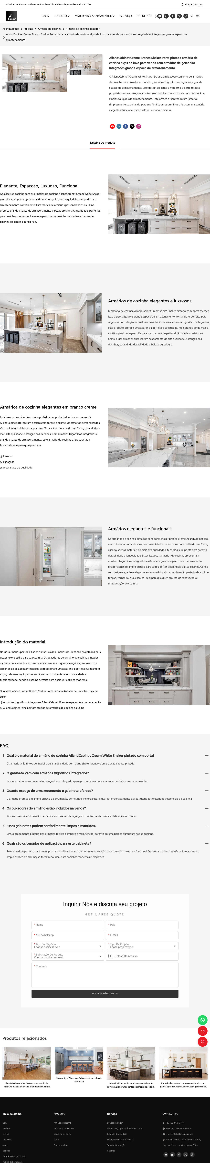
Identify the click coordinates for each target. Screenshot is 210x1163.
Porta (56, 1139)
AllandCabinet (10, 29)
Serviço (5, 1134)
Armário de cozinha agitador (83, 29)
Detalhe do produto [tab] (102, 143)
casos (4, 1145)
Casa (4, 1123)
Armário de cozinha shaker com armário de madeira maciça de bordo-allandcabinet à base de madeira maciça (27, 1085)
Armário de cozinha (49, 29)
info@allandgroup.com (182, 1134)
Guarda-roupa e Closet (64, 1128)
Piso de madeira (61, 1145)
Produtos (6, 1128)
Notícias (6, 1151)
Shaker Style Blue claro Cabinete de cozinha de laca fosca (79, 1080)
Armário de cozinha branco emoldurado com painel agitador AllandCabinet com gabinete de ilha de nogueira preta (183, 1085)
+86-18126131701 (192, 4)
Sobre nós (6, 1139)
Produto (28, 29)
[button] (156, 16)
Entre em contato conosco (14, 1156)
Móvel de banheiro (62, 1134)
